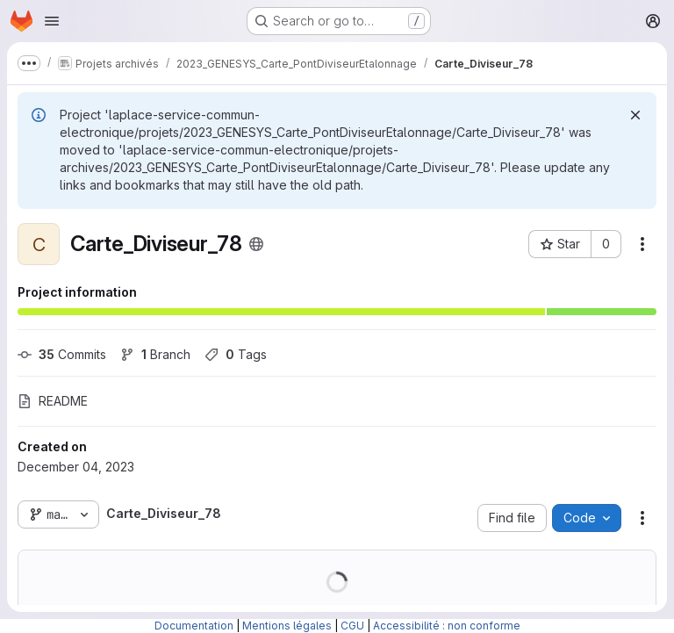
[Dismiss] (635, 115)
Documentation (193, 625)
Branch (155, 354)
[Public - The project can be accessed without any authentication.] (256, 244)
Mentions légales (287, 625)
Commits (62, 354)
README (53, 400)
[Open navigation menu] (52, 21)
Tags (235, 354)
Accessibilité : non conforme (446, 625)
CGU (352, 625)
